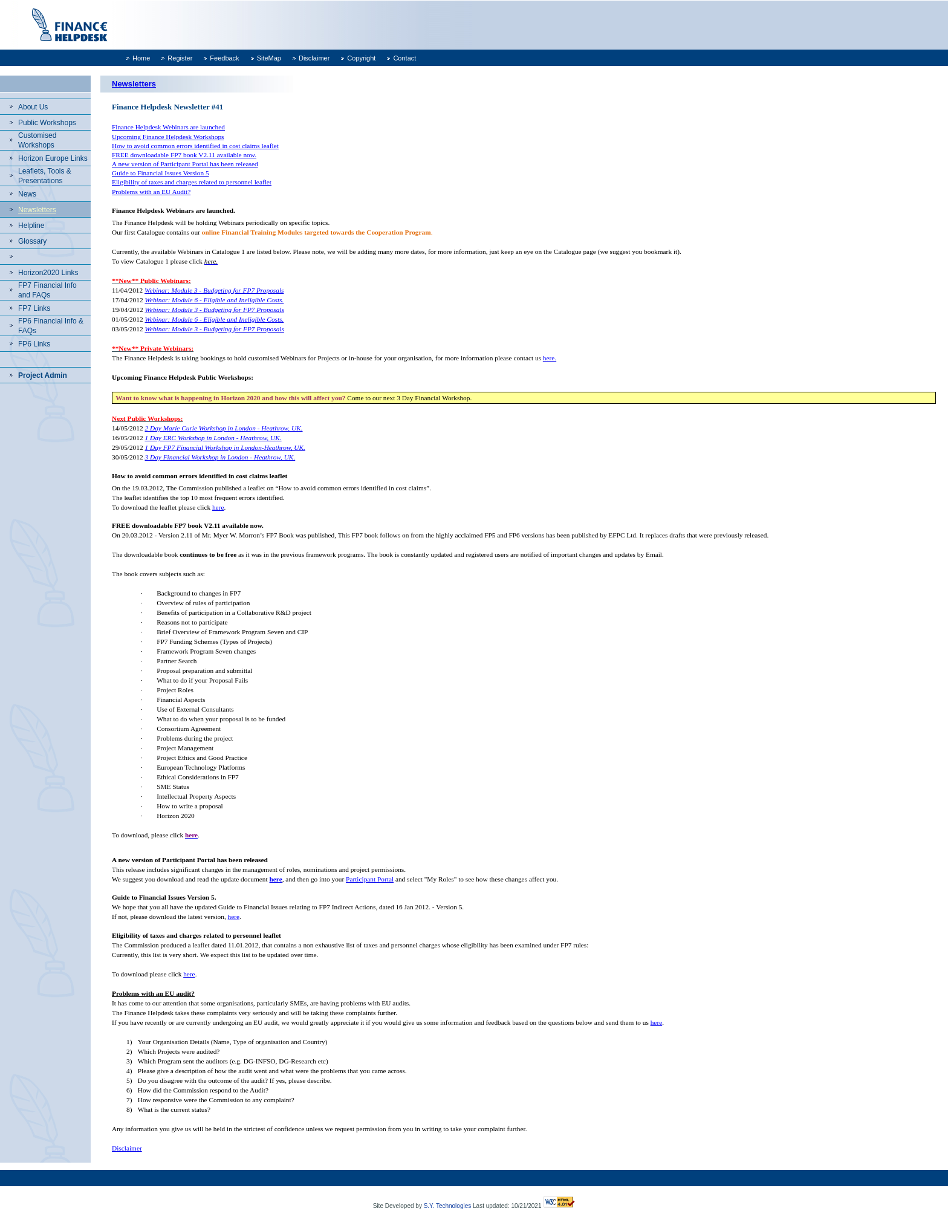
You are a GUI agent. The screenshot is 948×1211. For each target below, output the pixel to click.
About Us (33, 107)
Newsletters (37, 210)
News (27, 194)
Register (179, 58)
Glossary (32, 241)
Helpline (31, 225)
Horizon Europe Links (53, 158)
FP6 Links (34, 344)
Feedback (224, 58)
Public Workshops (47, 123)
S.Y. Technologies (448, 1206)
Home (141, 58)
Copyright (361, 58)
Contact (404, 58)
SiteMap (269, 58)
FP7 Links (34, 308)
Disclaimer (314, 58)
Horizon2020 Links (48, 272)
